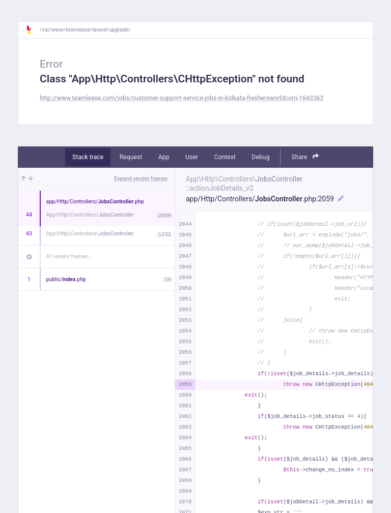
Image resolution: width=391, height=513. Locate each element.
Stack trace (87, 157)
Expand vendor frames (141, 178)
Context (224, 157)
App (164, 157)
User (191, 157)
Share (305, 157)
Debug (260, 157)
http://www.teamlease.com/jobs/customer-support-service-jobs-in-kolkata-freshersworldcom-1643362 (182, 98)
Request (131, 157)
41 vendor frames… (69, 256)
